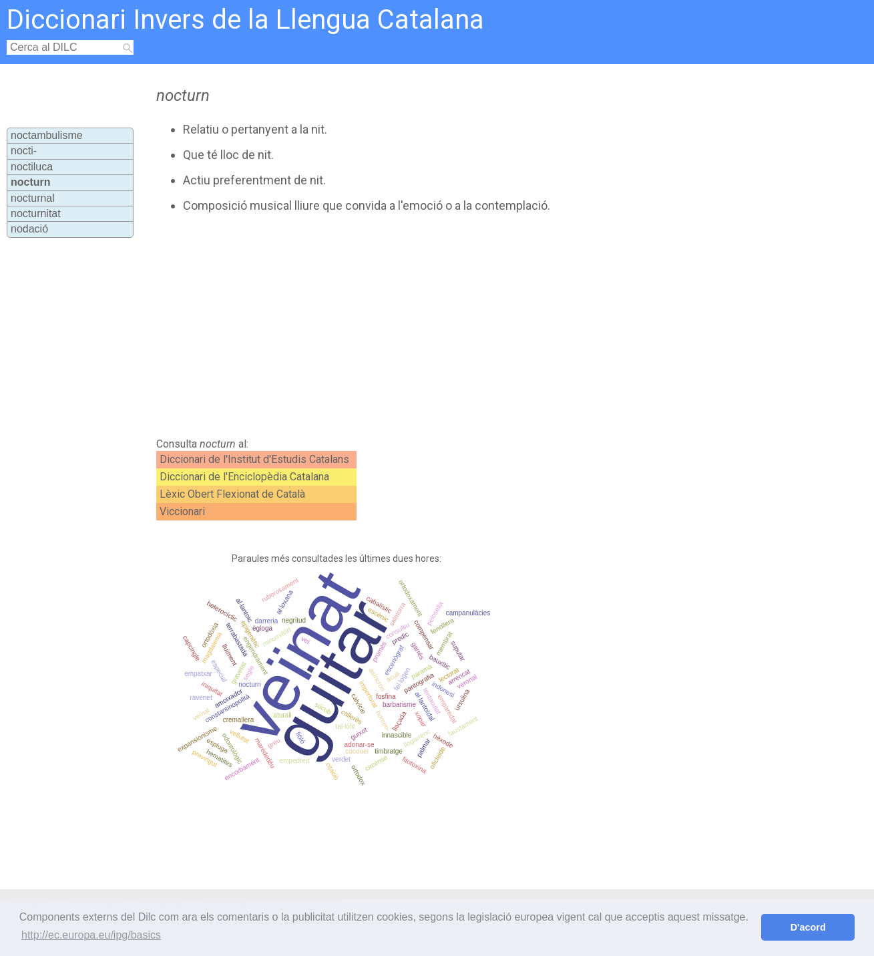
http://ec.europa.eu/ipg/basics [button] (91, 935)
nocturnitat (36, 213)
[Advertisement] (401, 325)
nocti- (24, 150)
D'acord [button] (808, 927)
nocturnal (33, 198)
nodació (29, 228)
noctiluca (32, 166)
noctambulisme (47, 135)
